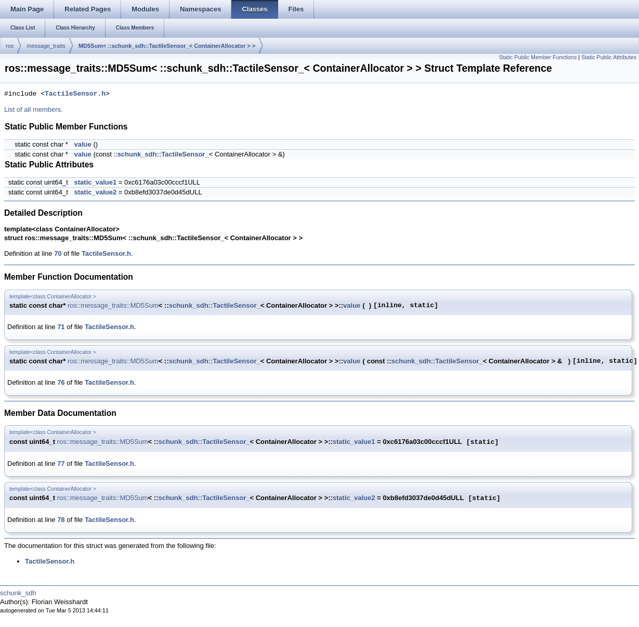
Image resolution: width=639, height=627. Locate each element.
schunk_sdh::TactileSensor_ (163, 154)
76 (60, 382)
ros (10, 46)
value (83, 144)
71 (60, 327)
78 (60, 520)
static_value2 (95, 192)
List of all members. (33, 109)
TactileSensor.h (75, 94)
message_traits (46, 46)
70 (57, 253)
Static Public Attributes (608, 57)
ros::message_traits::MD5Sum (113, 305)
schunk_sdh (18, 593)
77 (60, 463)
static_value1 (95, 182)
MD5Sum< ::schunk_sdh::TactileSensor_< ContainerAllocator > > (167, 46)
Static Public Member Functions (538, 57)
